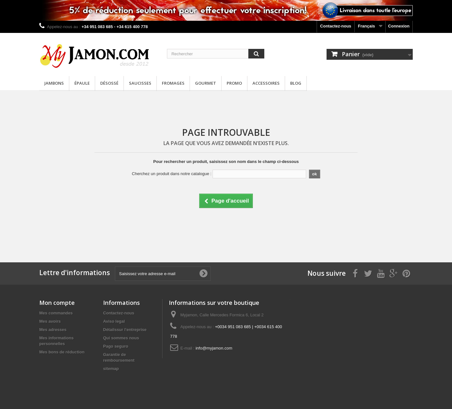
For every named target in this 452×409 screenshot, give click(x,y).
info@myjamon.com (214, 348)
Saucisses (140, 83)
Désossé (109, 83)
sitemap (111, 368)
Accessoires (266, 83)
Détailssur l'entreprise (125, 329)
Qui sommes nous (121, 338)
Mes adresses (52, 329)
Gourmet (205, 83)
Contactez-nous (335, 26)
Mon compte (57, 302)
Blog (295, 83)
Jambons (54, 83)
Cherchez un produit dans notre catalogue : (171, 173)
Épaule (82, 83)
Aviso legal (114, 321)
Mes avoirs (50, 321)
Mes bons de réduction (62, 352)
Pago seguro (115, 346)
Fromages (173, 83)
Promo (234, 83)
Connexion (399, 26)
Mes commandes (56, 313)
